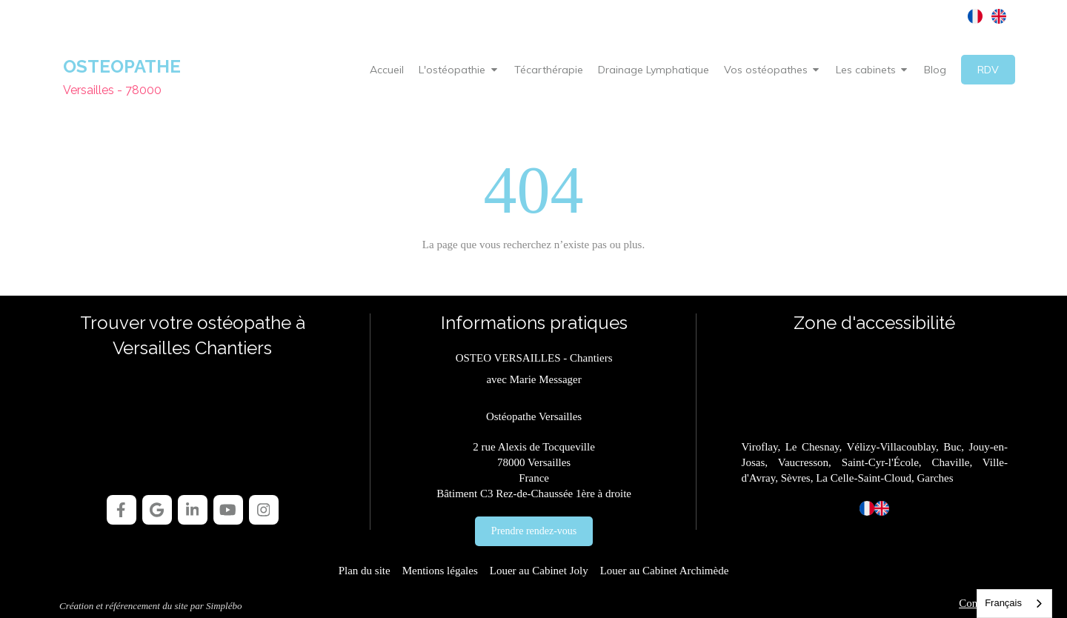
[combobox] (1014, 603)
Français (1003, 602)
